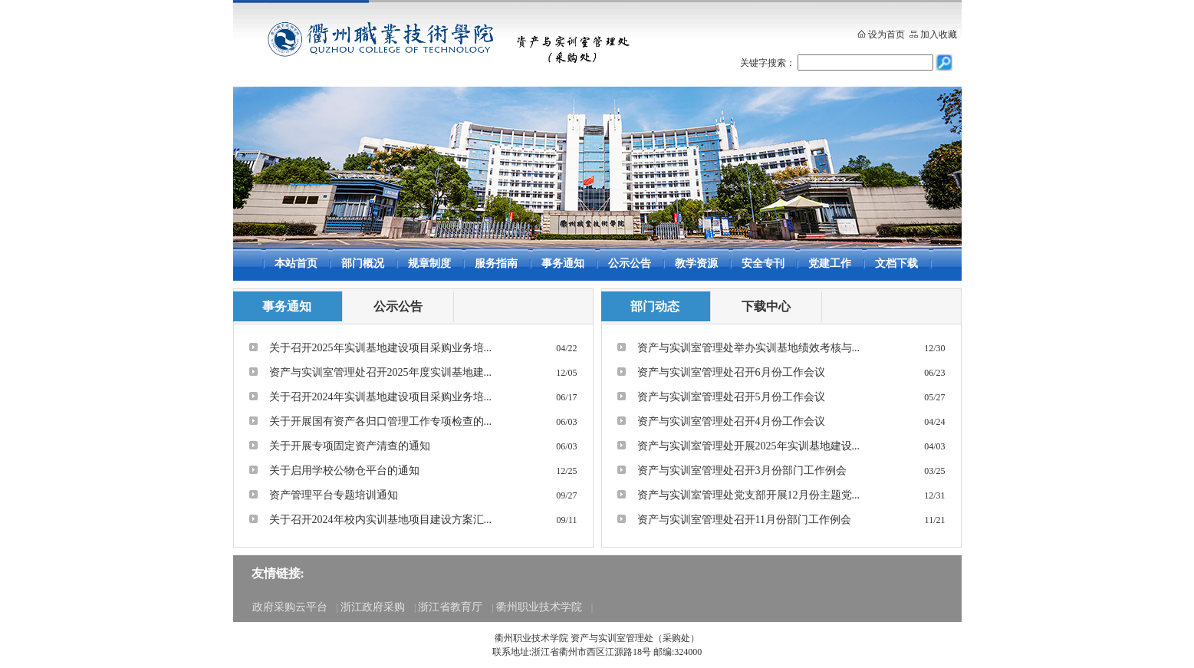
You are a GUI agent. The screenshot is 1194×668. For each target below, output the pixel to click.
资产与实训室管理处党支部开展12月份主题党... (748, 495)
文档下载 (896, 263)
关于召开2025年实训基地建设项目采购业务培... (380, 348)
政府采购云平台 (289, 607)
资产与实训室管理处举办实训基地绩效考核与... (748, 348)
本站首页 (296, 263)
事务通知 (562, 263)
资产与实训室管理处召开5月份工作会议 (731, 397)
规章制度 (429, 263)
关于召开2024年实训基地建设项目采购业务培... (380, 397)
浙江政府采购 (372, 607)
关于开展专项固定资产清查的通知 (349, 446)
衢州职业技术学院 (539, 607)
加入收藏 (938, 34)
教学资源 (696, 263)
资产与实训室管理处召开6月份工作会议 (731, 372)
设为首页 (886, 34)
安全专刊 (763, 263)
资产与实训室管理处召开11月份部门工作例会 (744, 519)
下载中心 (766, 306)
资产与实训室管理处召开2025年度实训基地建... (380, 372)
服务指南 (496, 263)
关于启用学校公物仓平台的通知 (344, 470)
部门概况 (362, 263)
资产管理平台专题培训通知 (333, 495)
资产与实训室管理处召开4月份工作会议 (731, 421)
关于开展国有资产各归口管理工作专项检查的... (380, 421)
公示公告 (629, 263)
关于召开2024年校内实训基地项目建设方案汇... (380, 519)
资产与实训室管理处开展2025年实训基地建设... (748, 446)
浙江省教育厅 (450, 607)
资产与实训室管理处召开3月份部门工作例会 (742, 470)
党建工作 (829, 263)
